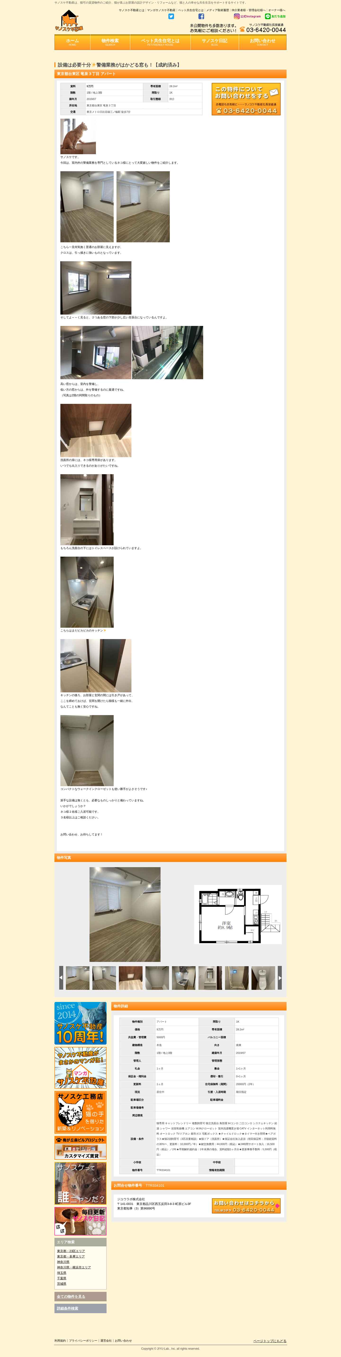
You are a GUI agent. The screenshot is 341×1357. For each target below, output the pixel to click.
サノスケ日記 (215, 42)
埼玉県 (61, 1273)
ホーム (72, 42)
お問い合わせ (262, 42)
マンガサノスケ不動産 (161, 10)
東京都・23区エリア (71, 1251)
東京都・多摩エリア (71, 1256)
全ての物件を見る (71, 1296)
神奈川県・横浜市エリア (74, 1267)
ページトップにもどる (270, 1341)
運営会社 (106, 1340)
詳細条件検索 (67, 1308)
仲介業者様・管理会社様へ (249, 10)
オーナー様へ (276, 10)
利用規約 (60, 1340)
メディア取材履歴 (217, 10)
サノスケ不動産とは (131, 10)
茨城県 (61, 1283)
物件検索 (110, 42)
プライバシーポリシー (83, 1340)
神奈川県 (63, 1262)
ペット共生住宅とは (191, 10)
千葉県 (61, 1278)
